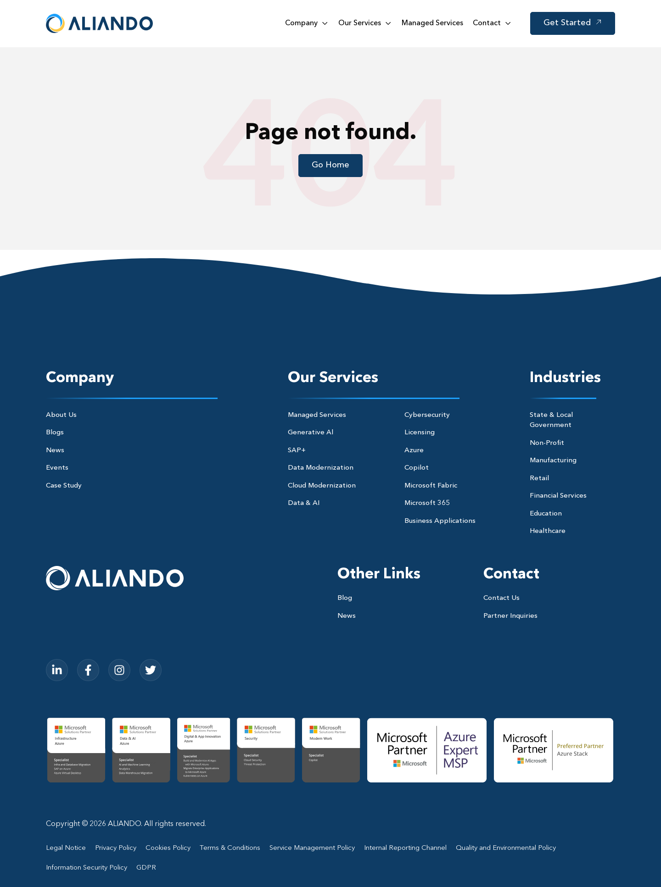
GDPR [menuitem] (146, 868)
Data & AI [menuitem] (303, 503)
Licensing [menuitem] (419, 432)
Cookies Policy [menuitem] (168, 848)
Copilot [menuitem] (416, 468)
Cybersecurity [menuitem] (427, 415)
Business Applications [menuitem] (440, 521)
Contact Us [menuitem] (501, 598)
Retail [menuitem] (539, 478)
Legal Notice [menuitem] (66, 848)
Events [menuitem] (57, 468)
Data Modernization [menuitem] (320, 468)
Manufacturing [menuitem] (553, 460)
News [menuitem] (55, 450)
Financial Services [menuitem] (558, 496)
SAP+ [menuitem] (297, 450)
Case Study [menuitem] (64, 485)
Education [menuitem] (546, 513)
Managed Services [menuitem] (317, 415)
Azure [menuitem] (414, 450)
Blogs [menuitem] (55, 432)
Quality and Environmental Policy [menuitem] (506, 848)
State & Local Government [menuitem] (551, 420)
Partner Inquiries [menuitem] (510, 616)
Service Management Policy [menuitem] (312, 848)
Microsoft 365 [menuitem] (427, 503)
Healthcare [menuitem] (548, 531)
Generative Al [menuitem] (310, 432)
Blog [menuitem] (344, 598)
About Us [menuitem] (61, 415)
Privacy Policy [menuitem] (115, 848)
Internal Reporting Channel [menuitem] (405, 848)
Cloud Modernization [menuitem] (322, 485)
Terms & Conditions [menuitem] (230, 848)
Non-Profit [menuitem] (547, 443)
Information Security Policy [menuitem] (86, 868)
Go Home (330, 165)
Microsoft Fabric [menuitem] (430, 485)
